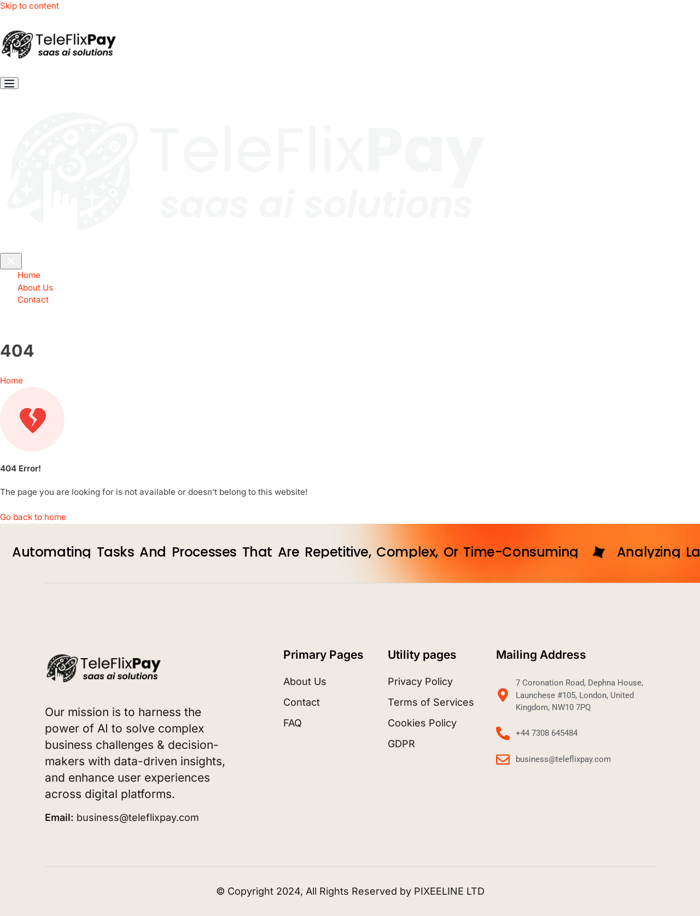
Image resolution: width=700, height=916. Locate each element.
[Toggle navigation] (9, 82)
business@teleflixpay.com (122, 818)
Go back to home (33, 517)
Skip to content (29, 6)
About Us (35, 287)
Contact (33, 299)
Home (29, 275)
